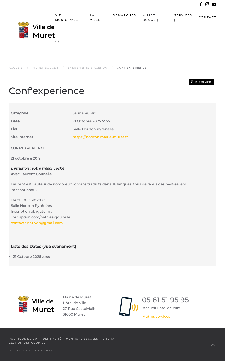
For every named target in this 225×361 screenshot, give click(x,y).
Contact (207, 17)
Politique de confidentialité (35, 338)
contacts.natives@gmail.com (37, 223)
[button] (57, 42)
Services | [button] (183, 17)
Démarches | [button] (124, 17)
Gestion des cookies (27, 342)
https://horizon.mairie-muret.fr (100, 137)
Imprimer (201, 81)
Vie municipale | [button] (68, 17)
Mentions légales (82, 338)
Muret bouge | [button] (150, 17)
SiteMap (110, 338)
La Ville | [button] (96, 17)
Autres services (156, 316)
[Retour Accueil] (32, 30)
